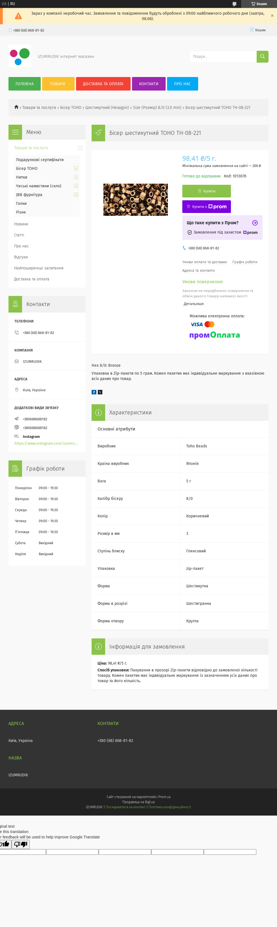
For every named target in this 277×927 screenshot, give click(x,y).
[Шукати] (263, 57)
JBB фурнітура (29, 194)
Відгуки (21, 257)
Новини (21, 224)
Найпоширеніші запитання (39, 268)
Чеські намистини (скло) (38, 186)
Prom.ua (164, 797)
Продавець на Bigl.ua (138, 802)
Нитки (21, 177)
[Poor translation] (21, 844)
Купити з (209, 206)
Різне (21, 212)
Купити (209, 191)
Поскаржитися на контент (126, 807)
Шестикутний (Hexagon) (107, 107)
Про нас (182, 84)
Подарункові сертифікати (40, 159)
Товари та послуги (39, 107)
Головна (25, 84)
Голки (21, 203)
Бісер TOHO (70, 107)
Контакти (149, 84)
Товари (57, 84)
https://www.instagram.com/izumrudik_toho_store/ (47, 443)
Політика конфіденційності (170, 807)
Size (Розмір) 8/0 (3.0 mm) (157, 107)
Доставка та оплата (103, 84)
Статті (19, 235)
